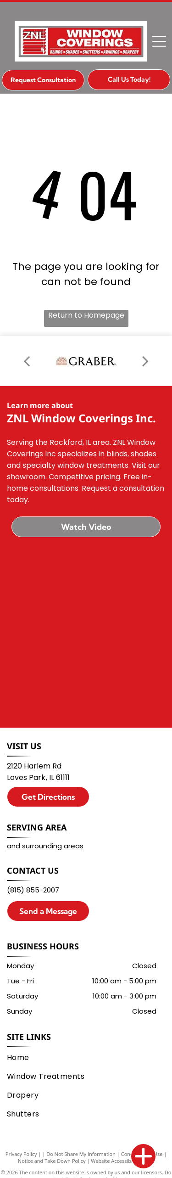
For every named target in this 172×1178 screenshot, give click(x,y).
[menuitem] (84, 1057)
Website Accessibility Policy (122, 1160)
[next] (145, 360)
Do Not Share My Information (81, 1153)
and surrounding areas (45, 846)
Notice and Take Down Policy (52, 1160)
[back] (26, 360)
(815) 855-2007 (33, 890)
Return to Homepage (86, 315)
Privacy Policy (21, 1153)
